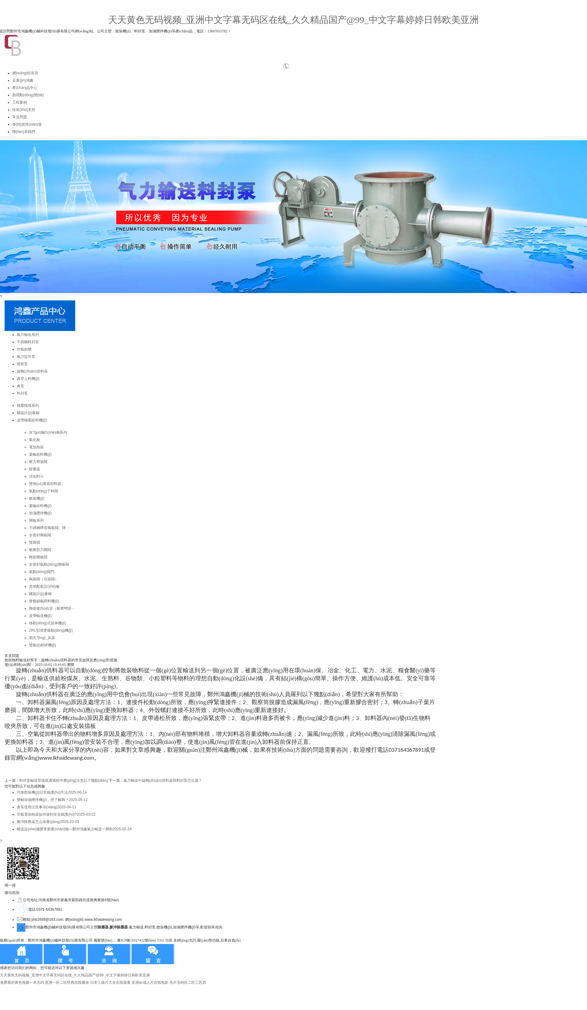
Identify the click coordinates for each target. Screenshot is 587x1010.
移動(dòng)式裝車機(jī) (47, 623)
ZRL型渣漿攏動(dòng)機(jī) (51, 630)
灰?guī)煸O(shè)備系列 (48, 432)
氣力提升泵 (26, 356)
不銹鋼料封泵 (28, 342)
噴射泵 (22, 364)
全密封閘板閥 (40, 535)
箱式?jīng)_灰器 (42, 638)
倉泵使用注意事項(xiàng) (46, 807)
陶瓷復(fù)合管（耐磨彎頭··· (51, 608)
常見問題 (19, 117)
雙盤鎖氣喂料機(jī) (44, 601)
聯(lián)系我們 (23, 132)
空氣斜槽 (24, 349)
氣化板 (34, 440)
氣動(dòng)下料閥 (43, 491)
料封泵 (22, 393)
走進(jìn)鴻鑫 (22, 80)
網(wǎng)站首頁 (25, 73)
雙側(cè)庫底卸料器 (45, 484)
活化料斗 (36, 476)
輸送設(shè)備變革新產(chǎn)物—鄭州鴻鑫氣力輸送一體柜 (74, 829)
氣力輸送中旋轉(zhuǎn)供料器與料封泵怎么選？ (163, 780)
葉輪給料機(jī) (40, 454)
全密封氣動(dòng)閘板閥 (49, 564)
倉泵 (20, 386)
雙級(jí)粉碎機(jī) (42, 645)
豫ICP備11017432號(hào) (136, 940)
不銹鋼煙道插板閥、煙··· (49, 528)
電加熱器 (36, 447)
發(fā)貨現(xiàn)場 (27, 124)
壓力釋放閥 (38, 462)
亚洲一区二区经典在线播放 (67, 982)
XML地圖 (164, 940)
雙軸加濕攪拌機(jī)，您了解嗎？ (52, 800)
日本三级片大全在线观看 (110, 982)
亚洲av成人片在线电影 (149, 982)
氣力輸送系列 (28, 334)
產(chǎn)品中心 (24, 88)
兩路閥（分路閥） (43, 579)
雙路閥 (34, 542)
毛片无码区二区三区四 (187, 982)
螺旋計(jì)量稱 (28, 413)
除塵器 (34, 469)
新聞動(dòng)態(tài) (28, 95)
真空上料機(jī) (28, 378)
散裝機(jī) (36, 498)
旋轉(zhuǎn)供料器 (32, 371)
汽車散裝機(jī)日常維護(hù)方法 (52, 792)
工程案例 (19, 102)
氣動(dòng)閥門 (41, 572)
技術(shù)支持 (23, 110)
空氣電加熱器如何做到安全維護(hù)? (56, 814)
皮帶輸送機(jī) (40, 616)
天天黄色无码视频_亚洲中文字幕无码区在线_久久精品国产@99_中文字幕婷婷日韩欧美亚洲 (293, 20)
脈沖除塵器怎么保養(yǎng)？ (48, 822)
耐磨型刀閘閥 (40, 550)
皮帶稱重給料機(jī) (32, 420)
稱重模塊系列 (28, 405)
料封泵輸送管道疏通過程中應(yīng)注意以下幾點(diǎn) (63, 780)
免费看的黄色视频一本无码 (22, 982)
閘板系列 (36, 520)
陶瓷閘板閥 (38, 557)
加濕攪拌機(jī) (40, 513)
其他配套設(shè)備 (44, 586)
